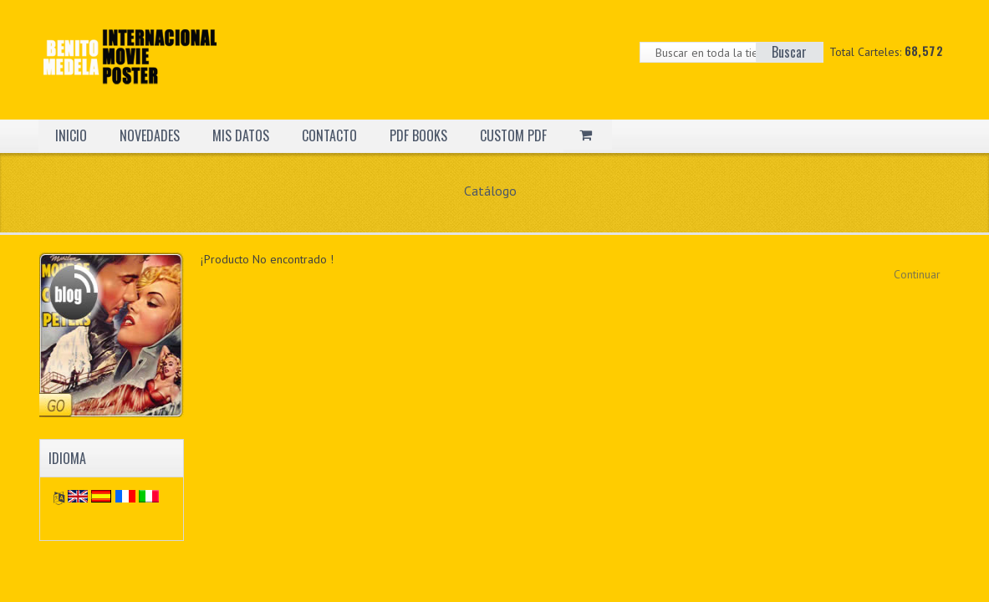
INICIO (71, 135)
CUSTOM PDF (513, 135)
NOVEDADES (150, 135)
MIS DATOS (240, 135)
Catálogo (490, 190)
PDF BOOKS (418, 135)
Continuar (917, 274)
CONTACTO (329, 135)
